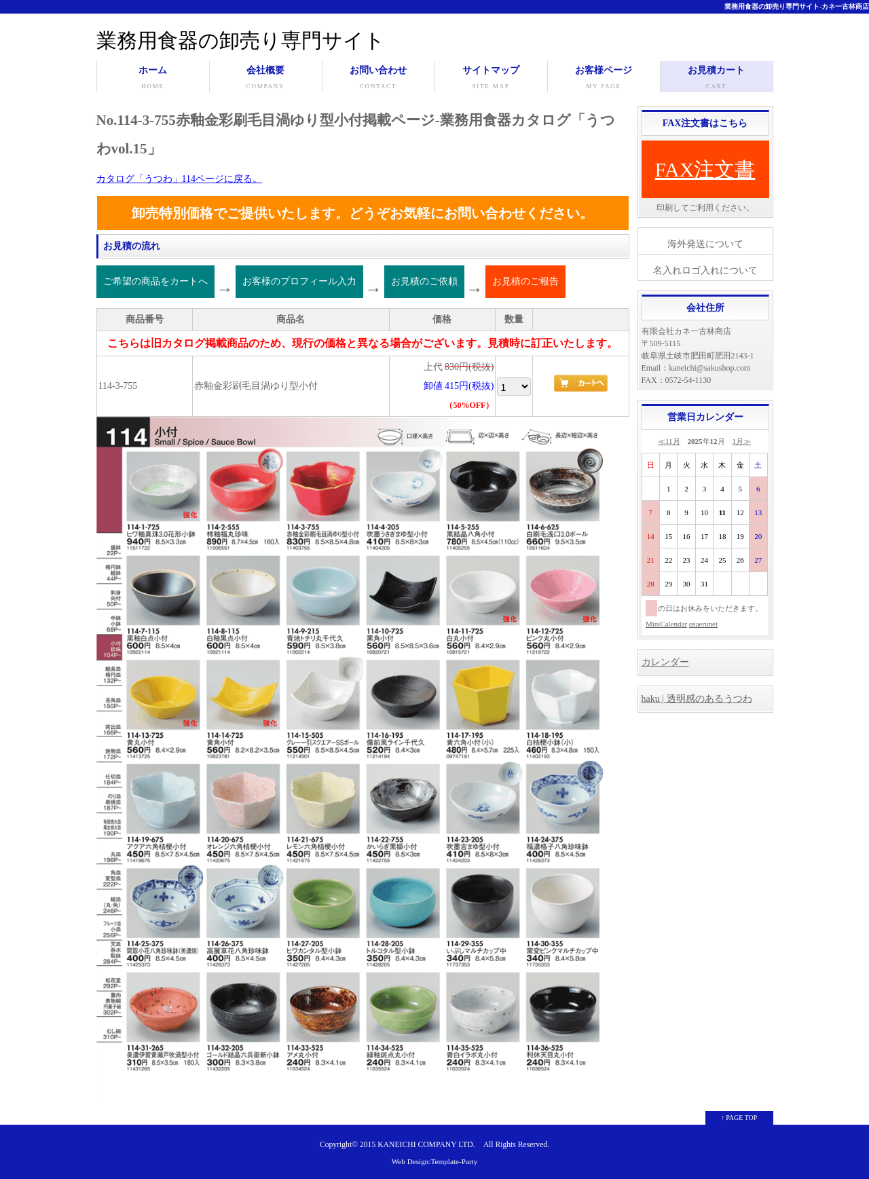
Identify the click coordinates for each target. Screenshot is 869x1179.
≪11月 (669, 441)
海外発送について (705, 244)
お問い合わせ (378, 78)
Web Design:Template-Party (435, 1161)
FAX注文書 (705, 169)
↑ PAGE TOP (739, 1117)
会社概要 (266, 78)
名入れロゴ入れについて (705, 270)
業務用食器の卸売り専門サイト (240, 40)
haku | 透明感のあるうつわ (697, 699)
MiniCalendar (666, 624)
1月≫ (742, 441)
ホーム (153, 78)
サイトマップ (491, 78)
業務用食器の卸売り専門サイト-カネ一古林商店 (796, 6)
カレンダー (665, 662)
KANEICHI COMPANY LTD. (426, 1144)
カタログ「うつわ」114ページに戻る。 (179, 179)
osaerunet (703, 624)
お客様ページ (604, 78)
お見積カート (717, 78)
